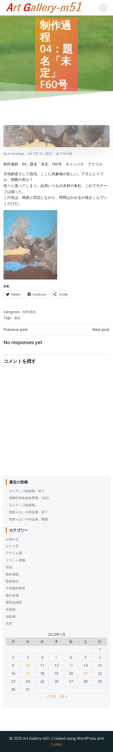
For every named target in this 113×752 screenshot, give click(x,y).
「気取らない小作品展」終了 (27, 512)
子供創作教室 (15, 588)
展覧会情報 (14, 602)
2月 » (63, 696)
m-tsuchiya (16, 153)
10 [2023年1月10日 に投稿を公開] (27, 665)
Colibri (56, 744)
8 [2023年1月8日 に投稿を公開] (100, 657)
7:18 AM (66, 153)
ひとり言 (12, 546)
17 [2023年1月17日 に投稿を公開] (27, 673)
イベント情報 (15, 560)
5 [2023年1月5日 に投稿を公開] (56, 657)
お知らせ (12, 539)
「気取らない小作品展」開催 (27, 519)
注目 (9, 623)
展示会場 (12, 595)
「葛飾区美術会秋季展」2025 (27, 498)
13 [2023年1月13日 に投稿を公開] (71, 665)
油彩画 (11, 616)
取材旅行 (12, 581)
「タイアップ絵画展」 (22, 505)
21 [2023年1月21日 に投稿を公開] (85, 673)
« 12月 (51, 696)
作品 (9, 567)
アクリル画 (14, 553)
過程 (17, 318)
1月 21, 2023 (42, 153)
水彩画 (11, 609)
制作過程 (29, 312)
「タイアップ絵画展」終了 (25, 491)
